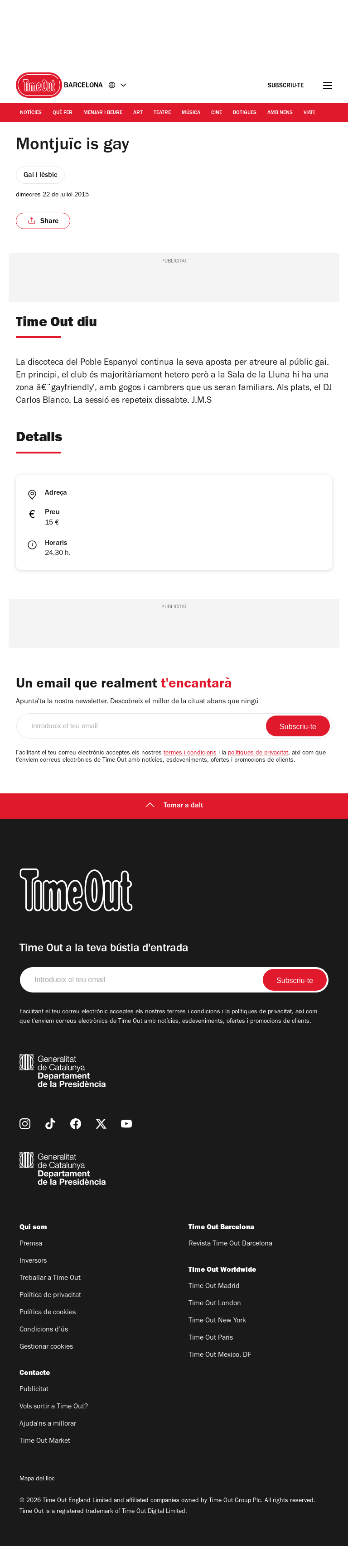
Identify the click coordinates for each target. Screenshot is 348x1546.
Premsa (30, 1244)
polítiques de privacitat (258, 753)
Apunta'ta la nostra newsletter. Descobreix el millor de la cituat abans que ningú (137, 702)
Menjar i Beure (102, 113)
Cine (216, 113)
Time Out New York (217, 1321)
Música (191, 113)
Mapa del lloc (37, 1479)
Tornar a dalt (174, 806)
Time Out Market (44, 1441)
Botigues (244, 113)
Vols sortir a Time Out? (53, 1407)
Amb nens (280, 113)
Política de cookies (47, 1313)
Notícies (31, 113)
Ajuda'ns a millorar (47, 1424)
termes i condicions (190, 753)
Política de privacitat (50, 1295)
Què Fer (62, 113)
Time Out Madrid (214, 1286)
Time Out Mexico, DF (219, 1355)
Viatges (313, 113)
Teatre (162, 113)
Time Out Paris (210, 1338)
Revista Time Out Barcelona (230, 1244)
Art (138, 113)
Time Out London (214, 1303)
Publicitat (33, 1389)
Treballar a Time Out (50, 1278)
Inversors (33, 1261)
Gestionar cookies (46, 1347)
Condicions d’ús (43, 1330)
